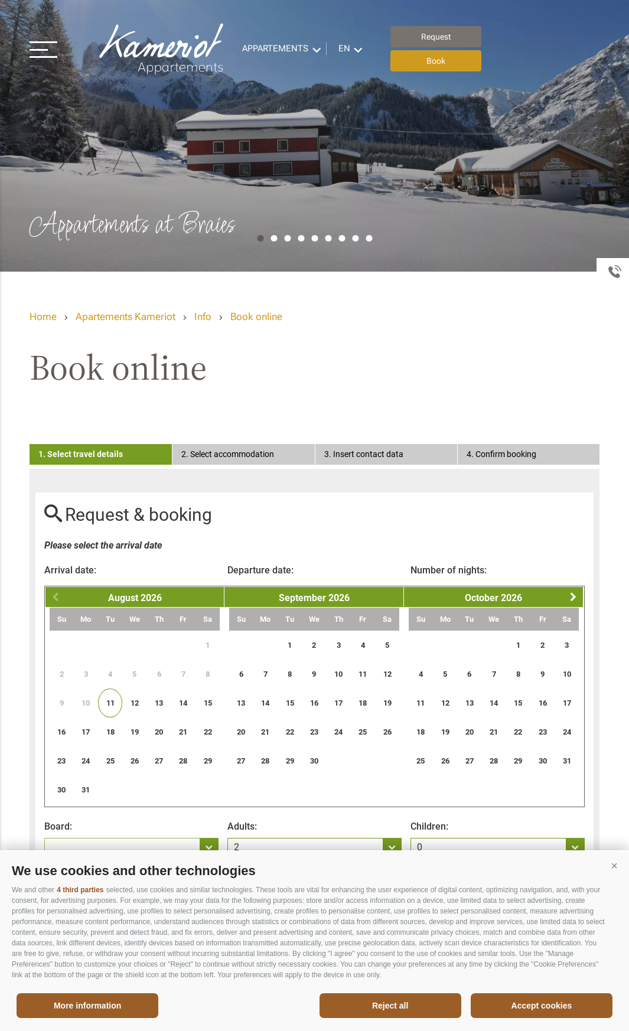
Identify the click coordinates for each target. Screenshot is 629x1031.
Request (436, 36)
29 (208, 760)
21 (183, 731)
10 (338, 674)
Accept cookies (541, 1005)
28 (183, 760)
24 (86, 760)
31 (86, 789)
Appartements (275, 48)
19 (135, 731)
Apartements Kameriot (125, 316)
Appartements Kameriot (162, 49)
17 (86, 731)
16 (61, 731)
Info (202, 316)
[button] (614, 866)
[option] (314, 136)
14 (183, 703)
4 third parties (80, 890)
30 (61, 789)
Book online (256, 316)
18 (110, 731)
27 (159, 760)
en (344, 48)
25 (110, 760)
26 (135, 760)
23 (61, 760)
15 (208, 703)
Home (43, 316)
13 (159, 703)
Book (435, 61)
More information (87, 1005)
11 (110, 703)
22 (208, 731)
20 (159, 731)
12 (135, 703)
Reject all (390, 1005)
